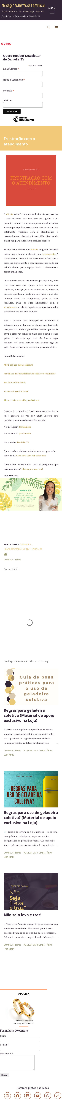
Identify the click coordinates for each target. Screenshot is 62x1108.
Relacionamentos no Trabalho (23, 548)
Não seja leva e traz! (22, 914)
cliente (9, 214)
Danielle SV (23, 442)
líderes (34, 249)
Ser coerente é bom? (15, 382)
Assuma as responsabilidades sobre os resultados (30, 373)
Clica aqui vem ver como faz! (31, 455)
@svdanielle (25, 426)
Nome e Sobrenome (14, 79)
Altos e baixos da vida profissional (21, 400)
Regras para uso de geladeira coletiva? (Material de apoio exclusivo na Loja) (31, 817)
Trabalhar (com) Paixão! (16, 391)
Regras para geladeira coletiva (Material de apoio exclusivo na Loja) (29, 715)
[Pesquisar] (49, 27)
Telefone (7, 100)
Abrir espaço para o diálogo (18, 364)
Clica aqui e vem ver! (32, 469)
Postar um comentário (38, 750)
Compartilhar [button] (12, 559)
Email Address (11, 68)
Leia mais (9, 754)
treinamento (48, 254)
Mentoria (26, 544)
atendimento (11, 307)
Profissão (8, 90)
